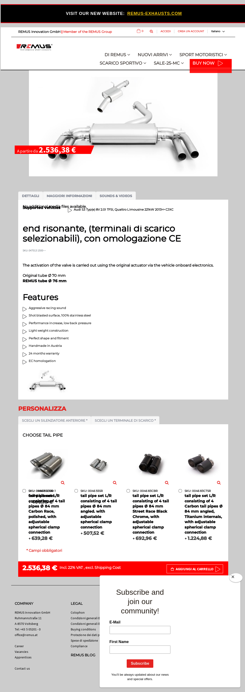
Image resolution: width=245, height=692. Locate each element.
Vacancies (21, 652)
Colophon (78, 612)
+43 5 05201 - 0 (30, 629)
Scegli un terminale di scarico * (125, 420)
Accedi (166, 31)
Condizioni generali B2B (87, 624)
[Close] (236, 578)
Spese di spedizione (84, 640)
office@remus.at (26, 635)
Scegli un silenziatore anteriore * (54, 420)
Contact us (22, 668)
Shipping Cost (107, 567)
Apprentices (23, 657)
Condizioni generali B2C (87, 618)
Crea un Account (191, 31)
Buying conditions (83, 629)
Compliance (79, 646)
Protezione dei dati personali (91, 635)
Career (19, 646)
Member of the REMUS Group (87, 32)
